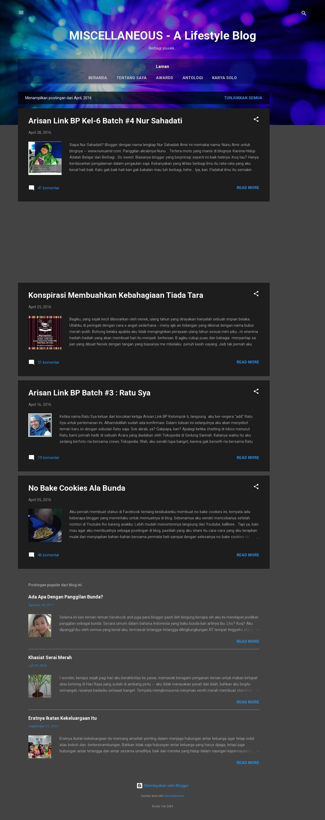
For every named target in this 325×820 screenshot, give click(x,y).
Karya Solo (224, 77)
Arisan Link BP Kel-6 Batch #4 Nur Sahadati (105, 120)
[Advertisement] (290, 170)
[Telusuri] (304, 14)
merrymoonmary (174, 796)
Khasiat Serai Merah (50, 657)
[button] (256, 120)
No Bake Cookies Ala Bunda (76, 488)
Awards (164, 77)
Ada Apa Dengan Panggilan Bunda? (65, 597)
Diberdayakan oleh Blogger (162, 785)
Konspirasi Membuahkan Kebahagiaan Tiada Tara (115, 295)
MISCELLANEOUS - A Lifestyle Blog (162, 35)
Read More (248, 187)
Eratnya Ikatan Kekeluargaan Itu (62, 718)
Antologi (193, 77)
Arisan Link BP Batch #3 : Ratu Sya (89, 392)
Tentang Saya (131, 77)
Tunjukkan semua (243, 98)
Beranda (97, 77)
